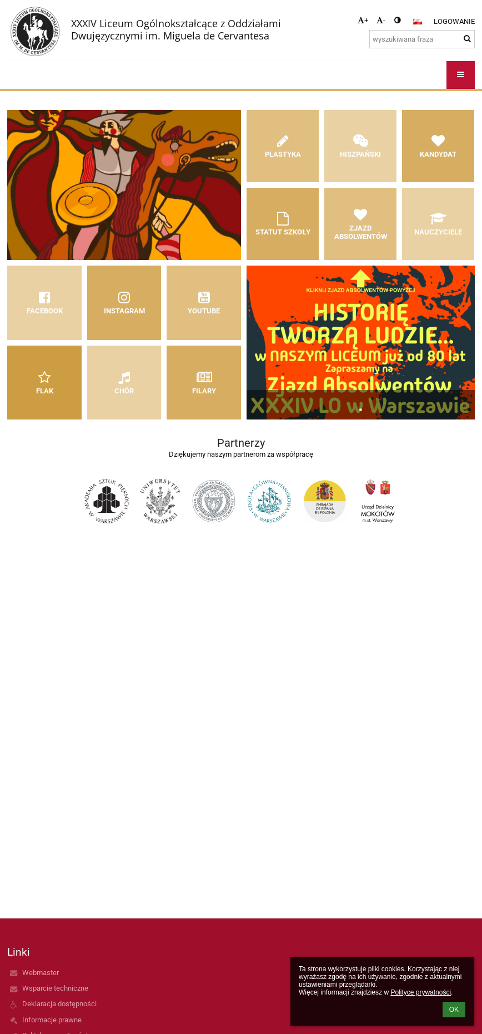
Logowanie (454, 21)
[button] (417, 21)
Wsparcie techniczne (55, 988)
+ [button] (363, 20)
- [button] (380, 20)
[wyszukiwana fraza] (422, 39)
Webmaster (40, 972)
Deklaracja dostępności (59, 1004)
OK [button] (454, 1009)
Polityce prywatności (420, 992)
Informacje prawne (52, 1020)
